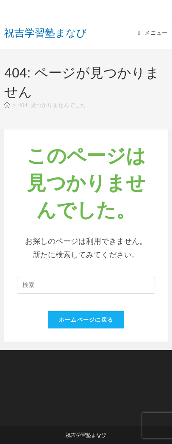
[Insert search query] (86, 285)
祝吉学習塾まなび (45, 33)
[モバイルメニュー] (153, 33)
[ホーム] (7, 105)
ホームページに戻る (86, 320)
